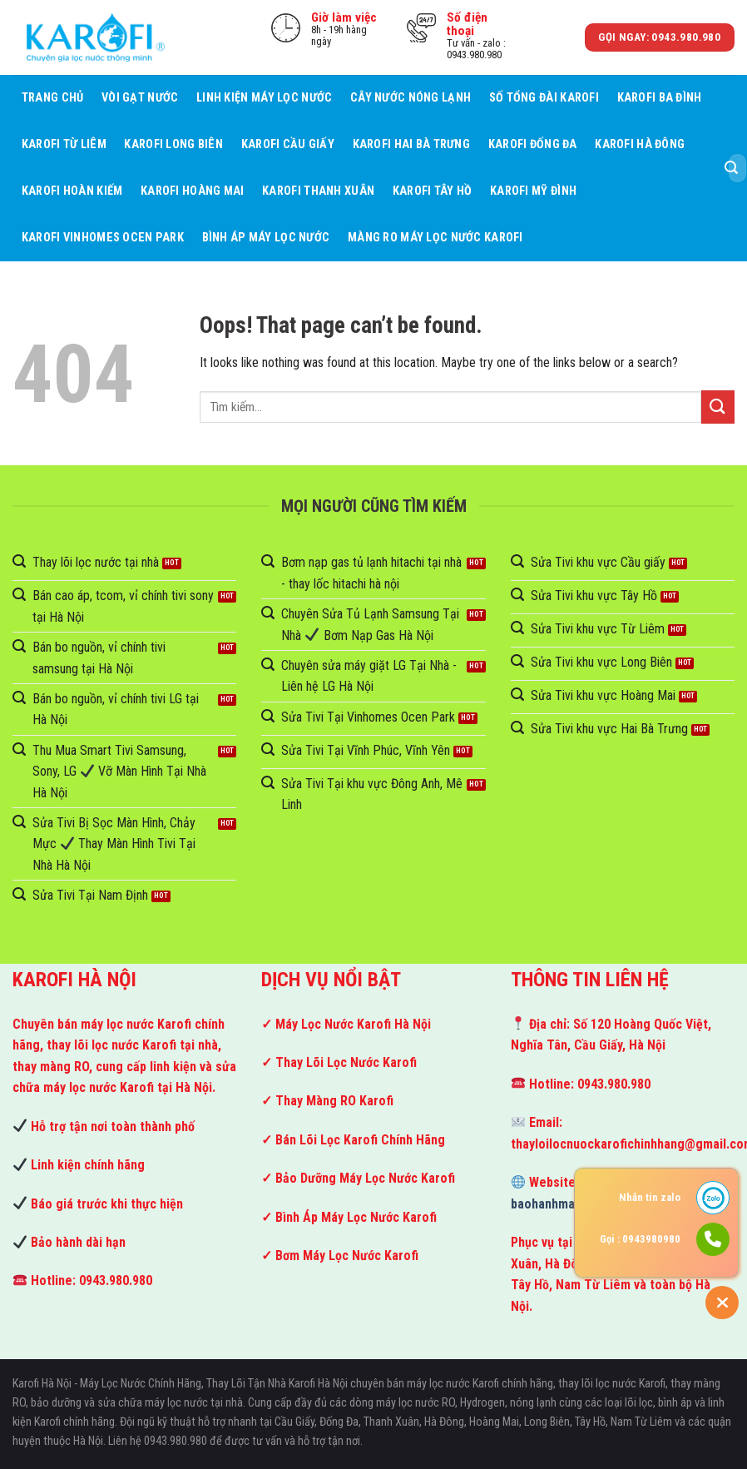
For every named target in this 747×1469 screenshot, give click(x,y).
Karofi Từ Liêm (64, 144)
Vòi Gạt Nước (139, 98)
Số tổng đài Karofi (544, 98)
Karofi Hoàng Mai (193, 191)
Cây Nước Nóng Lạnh (410, 98)
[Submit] (731, 168)
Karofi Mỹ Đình (533, 191)
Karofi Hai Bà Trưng (411, 144)
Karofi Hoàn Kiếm (72, 191)
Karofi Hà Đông (640, 144)
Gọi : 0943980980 (640, 1239)
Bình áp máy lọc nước (266, 238)
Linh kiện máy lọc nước (264, 98)
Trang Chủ (53, 98)
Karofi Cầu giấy (287, 144)
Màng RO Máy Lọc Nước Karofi (435, 238)
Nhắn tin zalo (649, 1197)
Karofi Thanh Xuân (318, 191)
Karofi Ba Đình (659, 98)
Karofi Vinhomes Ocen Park (103, 238)
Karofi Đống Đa (532, 144)
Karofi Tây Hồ (432, 191)
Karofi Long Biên (173, 144)
